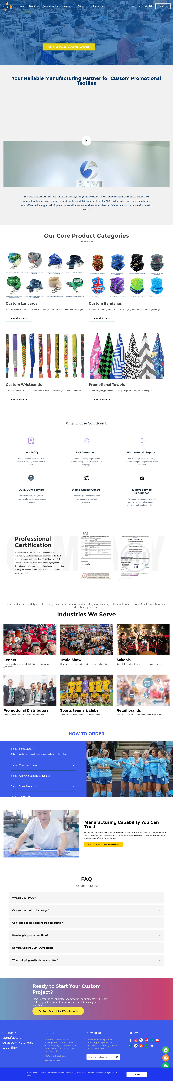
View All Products (19, 318)
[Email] (99, 1057)
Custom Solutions (50, 6)
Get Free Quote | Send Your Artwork (69, 47)
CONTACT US (163, 6)
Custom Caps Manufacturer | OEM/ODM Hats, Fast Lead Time (17, 1040)
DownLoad (98, 6)
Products (33, 6)
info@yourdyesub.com (55, 1056)
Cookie (34, 1073)
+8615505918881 (52, 1060)
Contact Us (83, 6)
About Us (68, 6)
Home (21, 6)
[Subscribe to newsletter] (116, 1057)
